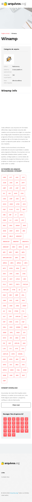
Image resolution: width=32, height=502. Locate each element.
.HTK (16, 348)
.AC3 (23, 177)
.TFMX (16, 311)
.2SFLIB (16, 343)
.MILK (11, 236)
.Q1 (19, 289)
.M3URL (20, 354)
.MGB (4, 375)
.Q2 (25, 289)
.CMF (10, 199)
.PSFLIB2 (6, 289)
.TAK (9, 311)
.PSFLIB (25, 284)
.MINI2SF (19, 236)
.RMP (16, 295)
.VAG (25, 316)
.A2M (4, 177)
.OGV (4, 279)
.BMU (23, 359)
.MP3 (16, 252)
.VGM (10, 322)
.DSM (11, 204)
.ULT (4, 316)
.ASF (16, 188)
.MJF (23, 375)
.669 (24, 343)
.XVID (23, 338)
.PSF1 (10, 284)
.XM (10, 338)
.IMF (10, 215)
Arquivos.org (14, 493)
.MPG (11, 263)
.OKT (10, 279)
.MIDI (4, 236)
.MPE (22, 257)
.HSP (4, 380)
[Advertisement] (16, 110)
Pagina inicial (5, 33)
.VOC (16, 322)
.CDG (4, 199)
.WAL (4, 327)
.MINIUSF (6, 247)
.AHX (10, 182)
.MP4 (23, 252)
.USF (10, 316)
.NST (24, 268)
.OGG (23, 273)
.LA (10, 220)
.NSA (17, 268)
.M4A (24, 225)
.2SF (9, 343)
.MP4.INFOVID (7, 257)
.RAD (4, 295)
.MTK (10, 359)
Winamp (14, 33)
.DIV (23, 199)
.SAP (16, 300)
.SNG (17, 306)
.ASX (23, 188)
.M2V (4, 225)
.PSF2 (17, 284)
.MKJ (16, 364)
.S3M (4, 300)
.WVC (4, 338)
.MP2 (10, 252)
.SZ (4, 311)
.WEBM (18, 327)
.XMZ (16, 338)
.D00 (17, 199)
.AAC (16, 177)
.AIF (17, 182)
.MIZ (17, 359)
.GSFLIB (5, 354)
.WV (24, 332)
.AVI (9, 193)
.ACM (4, 182)
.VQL (18, 370)
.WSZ (18, 332)
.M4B (4, 231)
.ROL (22, 295)
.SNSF (24, 306)
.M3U (10, 225)
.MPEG (5, 263)
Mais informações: (8, 82)
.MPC (16, 257)
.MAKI (12, 370)
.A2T (10, 177)
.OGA (17, 273)
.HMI (4, 215)
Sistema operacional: (8, 71)
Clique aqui (16, 405)
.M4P (10, 231)
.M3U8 (17, 225)
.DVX (24, 204)
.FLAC (11, 209)
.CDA (21, 193)
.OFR (10, 273)
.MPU (25, 263)
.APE (10, 188)
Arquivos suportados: (7, 76)
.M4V (17, 231)
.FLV (17, 209)
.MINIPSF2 (25, 241)
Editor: (6, 66)
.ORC (24, 279)
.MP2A (5, 370)
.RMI (10, 295)
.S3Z (10, 300)
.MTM (11, 268)
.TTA (22, 311)
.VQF (23, 322)
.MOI (26, 247)
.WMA (25, 327)
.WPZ (4, 364)
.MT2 (4, 268)
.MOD (20, 247)
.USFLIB (17, 316)
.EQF (4, 209)
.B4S (15, 193)
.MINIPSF (16, 241)
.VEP (4, 322)
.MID (23, 231)
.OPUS (18, 279)
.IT (15, 215)
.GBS (23, 209)
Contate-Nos (5, 477)
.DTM (17, 204)
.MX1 (17, 375)
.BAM (24, 370)
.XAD (10, 375)
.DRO (4, 359)
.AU (4, 193)
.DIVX (4, 204)
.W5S (13, 354)
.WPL (11, 332)
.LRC (22, 220)
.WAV (11, 327)
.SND (10, 306)
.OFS (22, 348)
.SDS (23, 300)
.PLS (4, 284)
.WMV (4, 332)
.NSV (4, 273)
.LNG (16, 220)
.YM (4, 343)
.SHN (4, 306)
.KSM (4, 220)
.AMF (4, 188)
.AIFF (23, 182)
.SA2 (23, 364)
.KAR (21, 215)
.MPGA (19, 263)
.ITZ (10, 348)
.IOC (10, 364)
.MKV (13, 247)
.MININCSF (6, 241)
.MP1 (4, 252)
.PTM (13, 289)
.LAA (4, 348)
